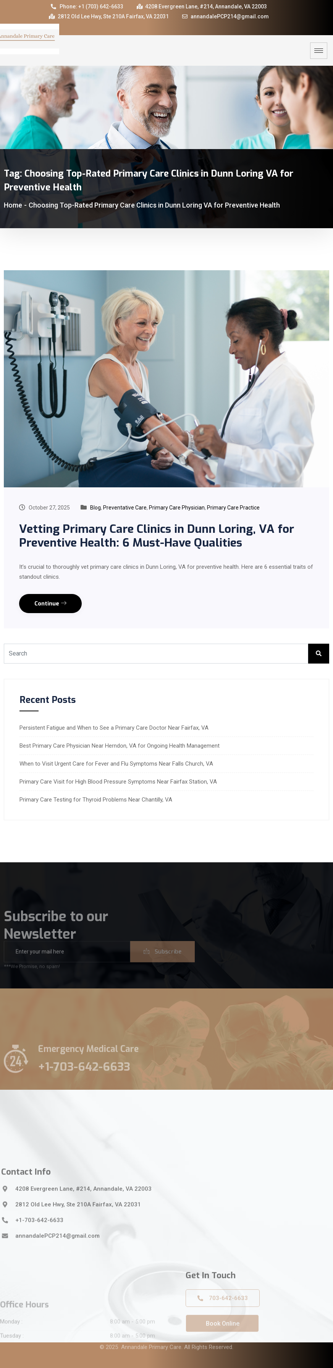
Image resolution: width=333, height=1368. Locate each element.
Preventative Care (125, 508)
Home (13, 205)
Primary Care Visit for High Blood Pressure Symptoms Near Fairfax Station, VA (118, 781)
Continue (50, 603)
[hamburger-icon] (318, 50)
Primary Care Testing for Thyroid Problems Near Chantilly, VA (95, 799)
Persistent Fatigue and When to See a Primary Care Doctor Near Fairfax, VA (114, 727)
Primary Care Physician (177, 508)
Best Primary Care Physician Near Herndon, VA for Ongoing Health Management (119, 745)
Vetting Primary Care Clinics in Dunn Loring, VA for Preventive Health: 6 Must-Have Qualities (156, 535)
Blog (95, 508)
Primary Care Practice (233, 508)
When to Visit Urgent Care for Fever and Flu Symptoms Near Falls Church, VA (116, 763)
